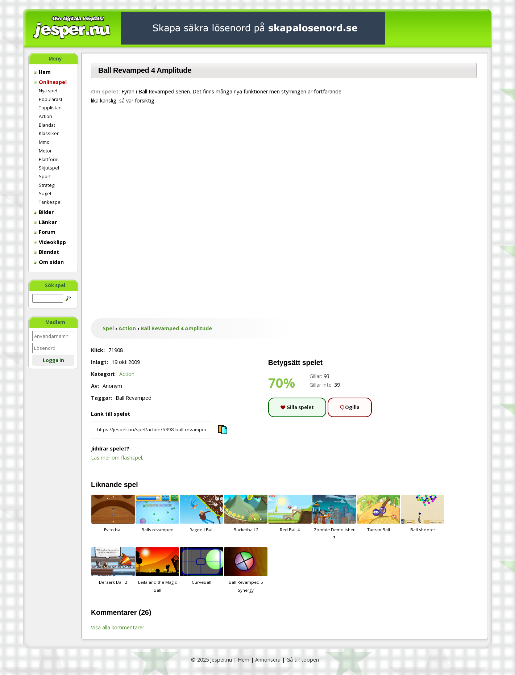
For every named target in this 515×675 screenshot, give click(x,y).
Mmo (44, 142)
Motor (45, 150)
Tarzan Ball (378, 513)
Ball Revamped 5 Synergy (245, 570)
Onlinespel (50, 82)
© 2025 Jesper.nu (211, 659)
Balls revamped (157, 513)
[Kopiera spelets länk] (151, 430)
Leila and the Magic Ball (157, 570)
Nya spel (48, 90)
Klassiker (49, 133)
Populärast (50, 99)
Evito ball (113, 513)
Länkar (45, 222)
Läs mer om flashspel (116, 457)
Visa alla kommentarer (117, 627)
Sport (45, 176)
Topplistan (50, 107)
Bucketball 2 (245, 513)
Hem (42, 71)
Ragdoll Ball (201, 513)
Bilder (44, 212)
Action (45, 116)
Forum (44, 232)
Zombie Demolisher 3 (334, 517)
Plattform (49, 159)
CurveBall (201, 566)
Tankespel (50, 202)
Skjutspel (49, 167)
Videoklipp (50, 242)
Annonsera (268, 659)
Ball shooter (422, 513)
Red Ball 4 (290, 513)
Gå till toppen (302, 659)
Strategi (47, 185)
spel (131, 485)
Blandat (47, 125)
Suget (45, 193)
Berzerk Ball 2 (113, 566)
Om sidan (49, 262)
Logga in (53, 360)
